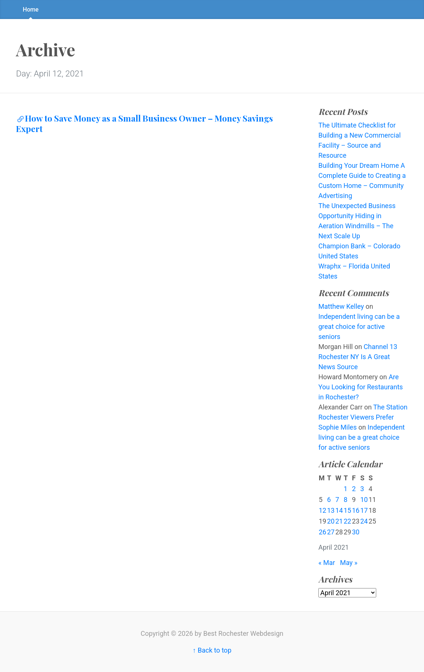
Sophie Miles (337, 427)
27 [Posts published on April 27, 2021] (330, 532)
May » (349, 562)
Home (30, 9)
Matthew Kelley (341, 306)
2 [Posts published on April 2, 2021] (354, 489)
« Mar (326, 562)
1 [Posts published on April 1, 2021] (345, 489)
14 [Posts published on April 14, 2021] (339, 510)
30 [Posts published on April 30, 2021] (355, 532)
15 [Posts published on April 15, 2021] (347, 510)
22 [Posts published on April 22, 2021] (347, 521)
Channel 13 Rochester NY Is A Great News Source (357, 357)
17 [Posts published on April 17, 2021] (364, 510)
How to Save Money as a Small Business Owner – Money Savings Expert (144, 123)
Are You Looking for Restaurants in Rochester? (360, 387)
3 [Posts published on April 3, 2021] (362, 489)
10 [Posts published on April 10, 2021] (364, 499)
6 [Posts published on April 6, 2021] (329, 499)
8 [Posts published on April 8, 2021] (345, 499)
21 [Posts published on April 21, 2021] (339, 521)
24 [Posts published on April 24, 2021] (364, 521)
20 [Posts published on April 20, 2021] (330, 521)
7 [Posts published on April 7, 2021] (337, 499)
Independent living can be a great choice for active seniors (359, 326)
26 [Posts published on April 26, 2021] (322, 532)
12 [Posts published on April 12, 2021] (322, 510)
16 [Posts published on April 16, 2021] (355, 510)
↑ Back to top (212, 650)
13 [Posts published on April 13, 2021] (330, 510)
